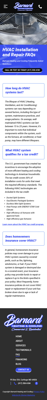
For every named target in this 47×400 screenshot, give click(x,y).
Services (21, 345)
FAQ (18, 354)
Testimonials (23, 349)
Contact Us (23, 369)
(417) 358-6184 (22, 383)
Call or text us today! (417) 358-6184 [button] (22, 70)
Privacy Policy (39, 392)
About (19, 340)
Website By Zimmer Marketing (23, 395)
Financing (21, 359)
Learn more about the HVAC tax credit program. (23, 224)
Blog (18, 363)
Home (19, 336)
